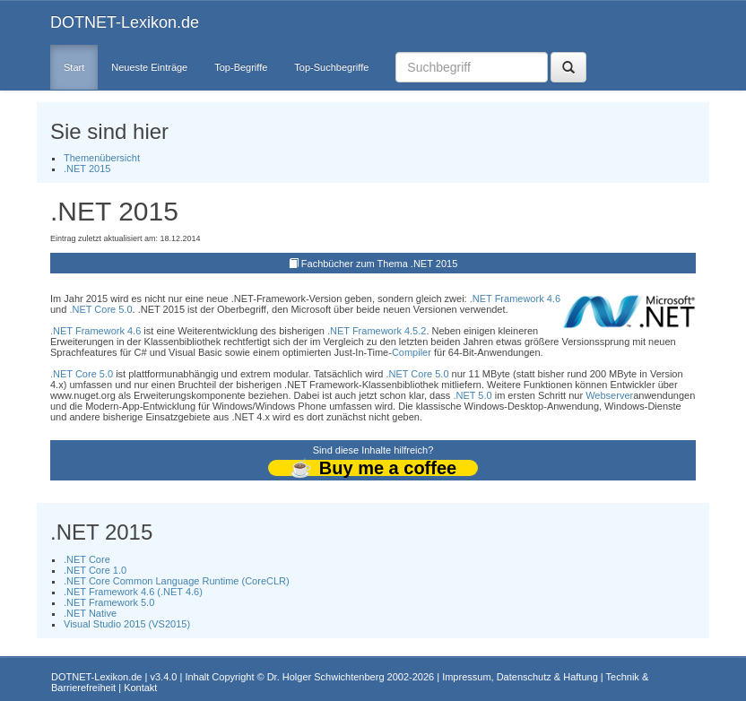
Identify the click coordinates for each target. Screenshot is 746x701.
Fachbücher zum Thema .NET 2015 (379, 263)
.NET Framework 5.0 (109, 602)
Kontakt (140, 687)
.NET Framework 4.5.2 (376, 330)
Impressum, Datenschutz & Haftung (520, 676)
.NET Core (87, 559)
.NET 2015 (87, 168)
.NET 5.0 (472, 395)
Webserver (609, 395)
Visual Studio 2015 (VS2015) (127, 624)
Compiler (411, 352)
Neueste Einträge (149, 67)
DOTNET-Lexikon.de (124, 22)
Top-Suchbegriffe (331, 67)
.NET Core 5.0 (100, 309)
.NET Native (90, 613)
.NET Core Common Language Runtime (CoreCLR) (177, 581)
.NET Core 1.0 (95, 570)
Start (74, 67)
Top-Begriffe (240, 67)
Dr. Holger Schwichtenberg (326, 676)
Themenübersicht (102, 157)
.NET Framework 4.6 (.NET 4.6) (133, 591)
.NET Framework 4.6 (515, 298)
